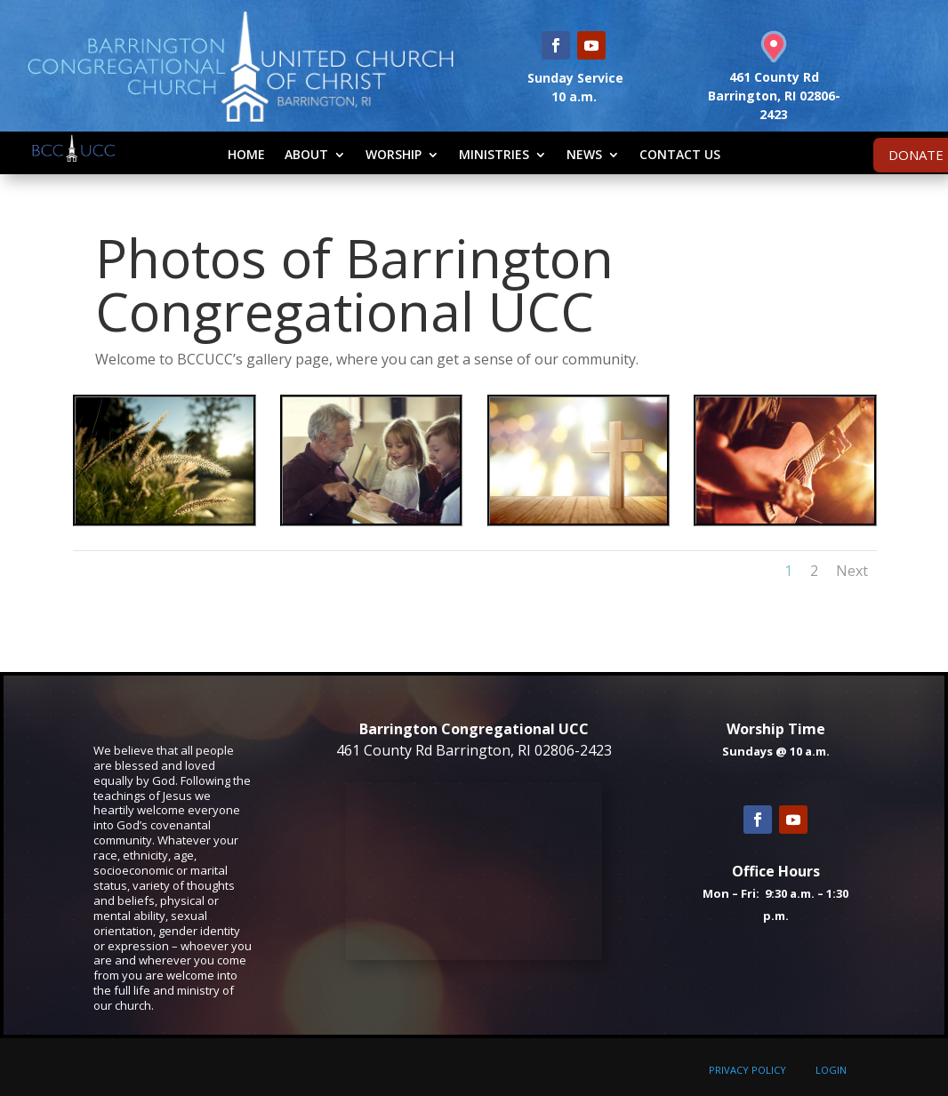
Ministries (494, 154)
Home (246, 154)
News (584, 154)
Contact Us (679, 154)
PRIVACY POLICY (747, 1069)
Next (852, 570)
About (306, 154)
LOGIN (831, 1069)
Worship (394, 154)
